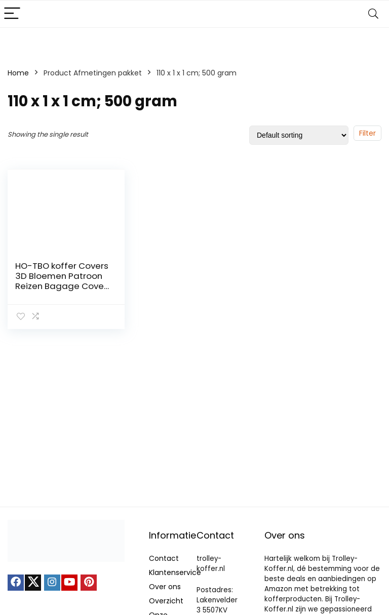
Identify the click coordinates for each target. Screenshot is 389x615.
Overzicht (166, 601)
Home (18, 73)
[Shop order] (298, 135)
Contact (164, 558)
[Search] (373, 14)
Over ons (165, 587)
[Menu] (12, 14)
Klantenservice (175, 572)
